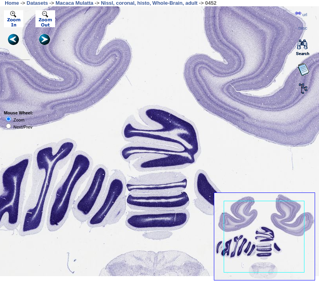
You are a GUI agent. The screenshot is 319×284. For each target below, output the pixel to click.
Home (12, 3)
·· (301, 28)
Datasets (37, 3)
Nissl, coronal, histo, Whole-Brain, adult (149, 3)
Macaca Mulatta (74, 3)
